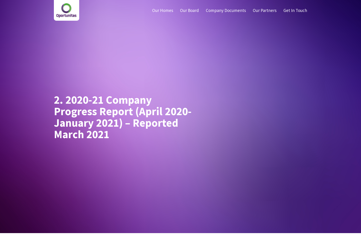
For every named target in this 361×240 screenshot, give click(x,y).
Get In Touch (295, 10)
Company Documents (226, 10)
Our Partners (265, 10)
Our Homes (162, 10)
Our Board (189, 10)
